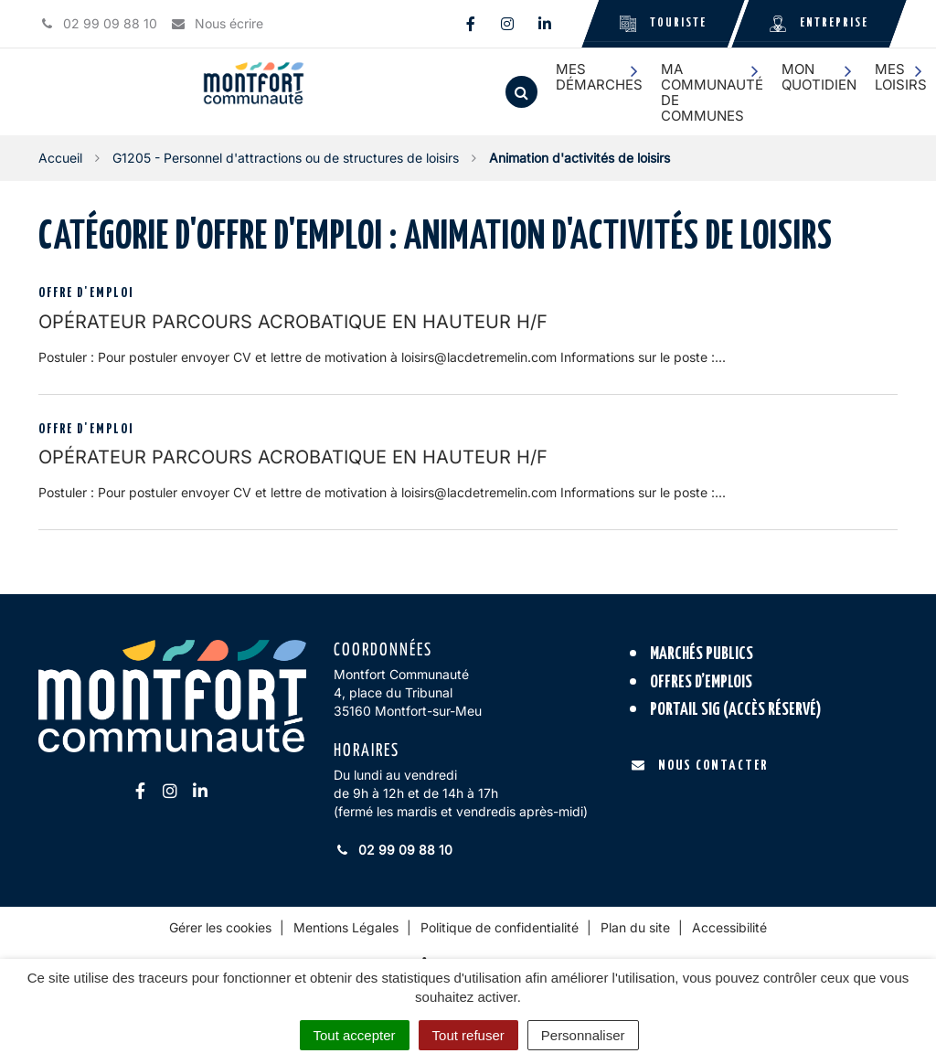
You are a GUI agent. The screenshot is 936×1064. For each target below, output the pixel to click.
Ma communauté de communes (712, 92)
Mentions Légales (346, 927)
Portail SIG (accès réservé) (736, 709)
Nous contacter (700, 765)
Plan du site (635, 927)
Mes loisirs (901, 76)
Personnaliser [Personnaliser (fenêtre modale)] (583, 1035)
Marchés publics (701, 654)
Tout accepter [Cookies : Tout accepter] (355, 1035)
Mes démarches (599, 76)
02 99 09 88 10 (393, 849)
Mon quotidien (819, 76)
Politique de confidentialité (499, 927)
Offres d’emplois (701, 682)
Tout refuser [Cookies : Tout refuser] (468, 1035)
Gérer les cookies (220, 927)
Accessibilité (729, 927)
